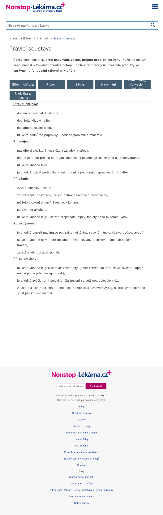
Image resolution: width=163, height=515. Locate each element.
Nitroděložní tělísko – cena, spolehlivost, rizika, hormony (81, 490)
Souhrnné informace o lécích (82, 432)
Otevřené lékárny (81, 413)
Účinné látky (81, 439)
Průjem (51, 84)
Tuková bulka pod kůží (81, 477)
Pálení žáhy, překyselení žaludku (137, 84)
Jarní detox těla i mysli (81, 496)
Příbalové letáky (82, 426)
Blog (81, 406)
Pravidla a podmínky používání (81, 452)
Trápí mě (42, 38)
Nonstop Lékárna (20, 38)
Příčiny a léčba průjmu (81, 483)
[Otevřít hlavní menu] (154, 6)
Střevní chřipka (23, 84)
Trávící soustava (64, 38)
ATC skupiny (81, 445)
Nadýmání (108, 84)
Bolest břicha (81, 503)
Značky (81, 419)
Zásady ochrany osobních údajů (81, 458)
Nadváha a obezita (23, 95)
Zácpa (79, 84)
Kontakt (81, 465)
